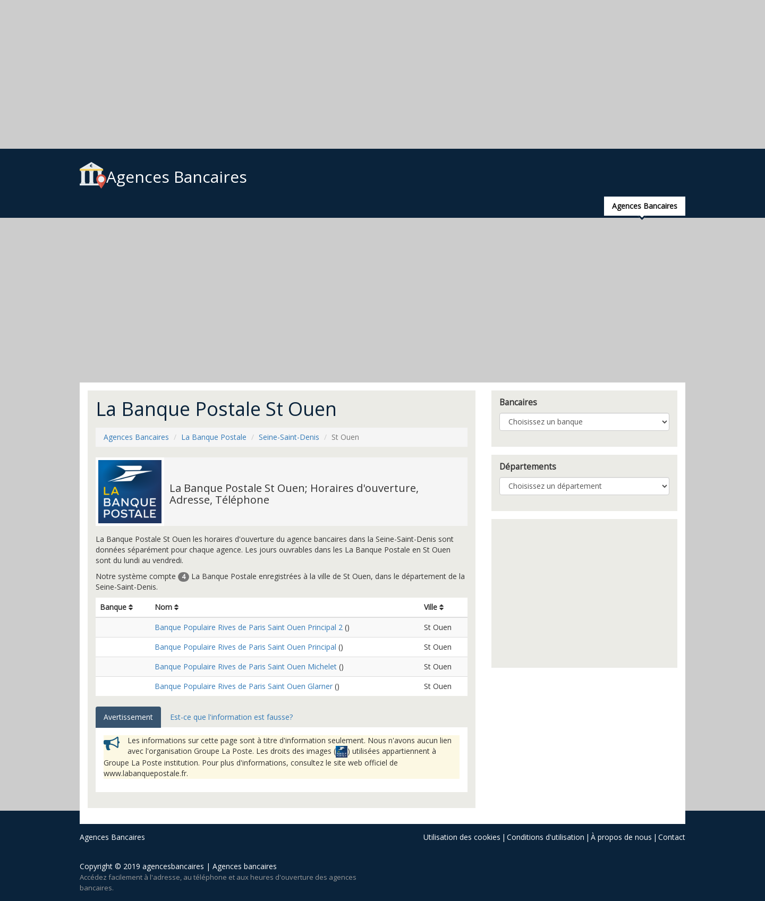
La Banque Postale (213, 437)
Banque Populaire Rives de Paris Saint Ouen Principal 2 (249, 627)
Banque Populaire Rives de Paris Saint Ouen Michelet (246, 666)
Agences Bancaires (163, 177)
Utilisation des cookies (461, 837)
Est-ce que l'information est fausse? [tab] (231, 717)
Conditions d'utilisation (545, 837)
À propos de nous (621, 837)
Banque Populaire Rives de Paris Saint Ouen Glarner (244, 686)
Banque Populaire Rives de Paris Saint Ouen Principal (245, 647)
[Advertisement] (319, 74)
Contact (671, 837)
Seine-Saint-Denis (289, 437)
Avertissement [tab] (128, 717)
